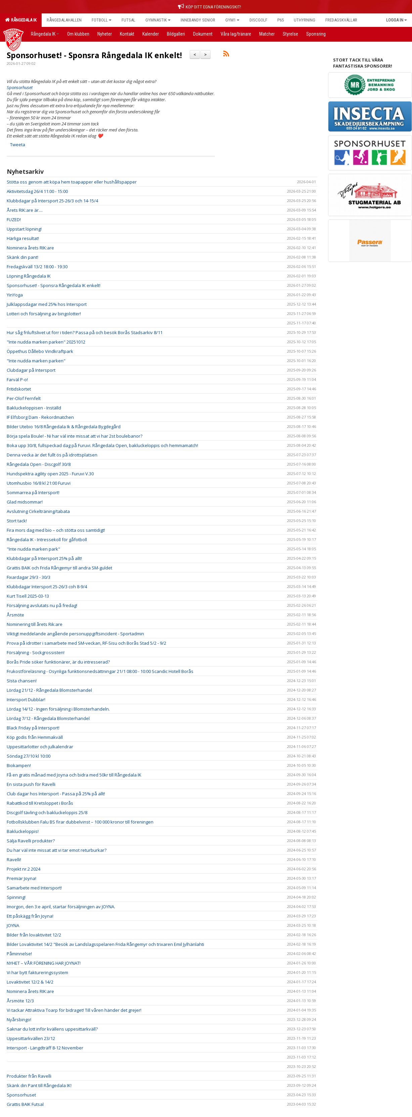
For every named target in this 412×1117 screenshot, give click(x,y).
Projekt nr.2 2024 (23, 869)
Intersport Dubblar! (26, 699)
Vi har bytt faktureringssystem (37, 972)
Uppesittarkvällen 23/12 (31, 1038)
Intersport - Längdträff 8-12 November (45, 1048)
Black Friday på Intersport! (33, 728)
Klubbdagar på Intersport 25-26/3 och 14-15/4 (52, 201)
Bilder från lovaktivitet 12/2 (34, 935)
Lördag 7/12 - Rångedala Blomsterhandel (48, 718)
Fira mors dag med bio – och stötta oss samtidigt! (56, 530)
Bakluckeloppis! (23, 831)
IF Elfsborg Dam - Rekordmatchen (40, 417)
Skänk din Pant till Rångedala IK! (39, 1085)
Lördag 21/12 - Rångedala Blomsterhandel (49, 690)
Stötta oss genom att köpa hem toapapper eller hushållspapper (72, 182)
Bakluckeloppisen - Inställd (34, 408)
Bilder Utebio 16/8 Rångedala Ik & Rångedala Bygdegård (64, 427)
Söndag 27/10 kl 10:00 (28, 756)
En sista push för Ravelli (31, 784)
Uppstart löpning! (24, 229)
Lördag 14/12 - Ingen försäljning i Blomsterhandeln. (58, 709)
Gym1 (232, 20)
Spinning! (16, 897)
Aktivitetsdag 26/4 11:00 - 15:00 (37, 191)
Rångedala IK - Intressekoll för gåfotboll (47, 539)
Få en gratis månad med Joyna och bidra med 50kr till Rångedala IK (74, 775)
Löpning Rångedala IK (29, 276)
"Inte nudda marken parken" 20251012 (46, 342)
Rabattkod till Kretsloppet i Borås (40, 803)
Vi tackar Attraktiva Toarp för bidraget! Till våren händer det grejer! (74, 1010)
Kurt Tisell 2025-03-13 (28, 596)
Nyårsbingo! (19, 1019)
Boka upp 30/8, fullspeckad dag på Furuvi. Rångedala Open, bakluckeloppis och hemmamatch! (102, 445)
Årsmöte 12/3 (20, 1001)
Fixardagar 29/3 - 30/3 (28, 577)
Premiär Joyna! (21, 878)
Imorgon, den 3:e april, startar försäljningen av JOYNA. (61, 907)
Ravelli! (14, 859)
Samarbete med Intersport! (34, 888)
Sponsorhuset (21, 1095)
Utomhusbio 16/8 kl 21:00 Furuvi (39, 483)
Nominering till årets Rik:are (34, 624)
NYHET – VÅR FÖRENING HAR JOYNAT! (44, 963)
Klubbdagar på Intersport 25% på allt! (44, 558)
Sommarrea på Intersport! (33, 492)
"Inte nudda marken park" (33, 549)
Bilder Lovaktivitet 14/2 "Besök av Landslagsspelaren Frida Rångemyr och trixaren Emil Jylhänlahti (105, 944)
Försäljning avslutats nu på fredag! (42, 605)
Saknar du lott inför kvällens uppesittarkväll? (52, 1029)
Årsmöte (15, 615)
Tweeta (17, 145)
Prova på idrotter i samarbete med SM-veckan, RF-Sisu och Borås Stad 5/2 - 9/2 (86, 643)
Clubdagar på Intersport (31, 370)
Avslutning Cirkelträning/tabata (38, 511)
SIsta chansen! (22, 681)
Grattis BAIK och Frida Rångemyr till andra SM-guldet (59, 568)
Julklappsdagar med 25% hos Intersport (47, 304)
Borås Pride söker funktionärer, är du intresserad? (58, 662)
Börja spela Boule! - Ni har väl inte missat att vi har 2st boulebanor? (74, 436)
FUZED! (14, 219)
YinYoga (15, 295)
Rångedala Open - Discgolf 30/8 (39, 464)
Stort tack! (17, 521)
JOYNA (13, 925)
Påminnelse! (19, 954)
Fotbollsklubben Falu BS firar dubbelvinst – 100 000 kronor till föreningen (80, 822)
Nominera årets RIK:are (30, 248)
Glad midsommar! (25, 502)
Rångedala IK (21, 20)
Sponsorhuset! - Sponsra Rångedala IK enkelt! (94, 55)
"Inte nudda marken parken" (36, 361)
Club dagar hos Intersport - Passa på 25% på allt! (56, 794)
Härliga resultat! (23, 238)
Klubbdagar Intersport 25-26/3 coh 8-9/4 (47, 587)
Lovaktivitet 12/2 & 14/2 (30, 982)
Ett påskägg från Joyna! (30, 916)
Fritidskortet (19, 389)
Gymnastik (158, 20)
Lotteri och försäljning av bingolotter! (44, 314)
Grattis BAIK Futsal (25, 1104)
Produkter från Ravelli (29, 1076)
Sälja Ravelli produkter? (31, 841)
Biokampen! (19, 765)
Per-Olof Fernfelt (24, 398)
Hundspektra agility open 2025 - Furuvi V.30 (50, 474)
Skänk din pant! (22, 257)
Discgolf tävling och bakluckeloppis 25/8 (47, 812)
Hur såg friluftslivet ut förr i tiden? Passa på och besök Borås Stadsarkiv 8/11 (85, 332)
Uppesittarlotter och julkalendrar (40, 747)
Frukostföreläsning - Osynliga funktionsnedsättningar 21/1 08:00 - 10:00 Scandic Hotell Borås (100, 671)
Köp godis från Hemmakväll (35, 737)
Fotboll (101, 20)
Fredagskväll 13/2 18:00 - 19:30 (37, 267)
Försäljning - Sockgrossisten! (35, 652)
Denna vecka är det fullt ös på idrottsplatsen (52, 455)
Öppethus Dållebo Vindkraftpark (40, 351)
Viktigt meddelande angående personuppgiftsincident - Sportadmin (75, 634)
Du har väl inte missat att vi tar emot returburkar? (56, 850)
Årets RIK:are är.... (25, 210)
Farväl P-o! (17, 379)
